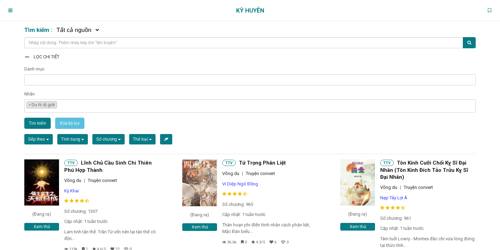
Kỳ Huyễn (250, 10)
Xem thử (42, 226)
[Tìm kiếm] (469, 42)
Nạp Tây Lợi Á (393, 197)
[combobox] (250, 79)
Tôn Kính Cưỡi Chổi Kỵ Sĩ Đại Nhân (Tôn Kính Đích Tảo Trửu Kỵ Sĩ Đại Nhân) (424, 170)
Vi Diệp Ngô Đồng (240, 183)
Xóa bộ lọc (70, 123)
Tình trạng (72, 139)
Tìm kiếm (37, 123)
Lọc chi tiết (46, 56)
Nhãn (29, 94)
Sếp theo (38, 139)
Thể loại (142, 139)
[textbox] (28, 79)
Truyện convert (102, 180)
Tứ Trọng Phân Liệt (262, 163)
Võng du (72, 180)
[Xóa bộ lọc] (166, 139)
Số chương (108, 139)
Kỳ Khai (71, 190)
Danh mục (34, 69)
